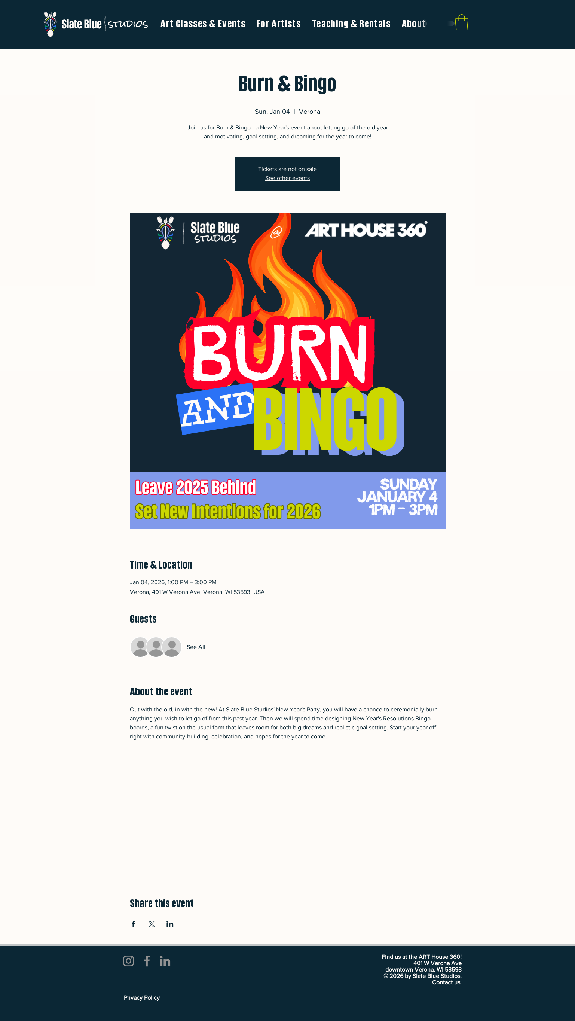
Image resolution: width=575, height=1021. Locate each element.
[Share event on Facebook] (133, 924)
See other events (287, 178)
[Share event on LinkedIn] (170, 924)
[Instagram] (128, 961)
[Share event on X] (151, 924)
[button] (279, 24)
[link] (461, 22)
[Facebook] (147, 961)
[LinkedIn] (165, 961)
